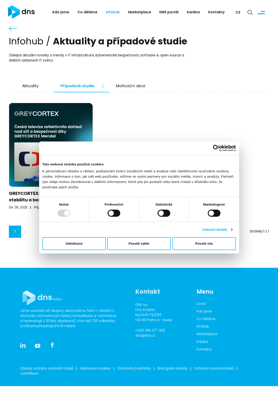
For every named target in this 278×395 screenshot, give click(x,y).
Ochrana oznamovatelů (214, 376)
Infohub (113, 12)
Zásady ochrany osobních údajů (46, 376)
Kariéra (193, 12)
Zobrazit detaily (214, 229)
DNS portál (168, 12)
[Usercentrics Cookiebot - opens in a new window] (216, 148)
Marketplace (139, 12)
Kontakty (216, 12)
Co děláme (87, 12)
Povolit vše (204, 243)
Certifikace (29, 381)
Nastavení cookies (95, 376)
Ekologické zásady (173, 376)
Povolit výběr (138, 243)
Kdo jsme (60, 12)
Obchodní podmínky (134, 376)
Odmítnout (74, 243)
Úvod (201, 312)
